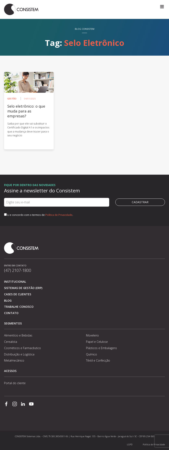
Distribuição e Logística (19, 354)
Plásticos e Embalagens (101, 348)
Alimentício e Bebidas (18, 335)
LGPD (129, 444)
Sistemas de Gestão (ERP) (23, 288)
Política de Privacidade (58, 215)
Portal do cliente (15, 383)
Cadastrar (140, 202)
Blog (8, 300)
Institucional (15, 281)
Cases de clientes (17, 294)
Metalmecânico (14, 360)
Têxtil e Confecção (98, 360)
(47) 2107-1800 (17, 270)
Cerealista (10, 342)
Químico (91, 354)
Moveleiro (92, 335)
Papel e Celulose (97, 342)
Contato (11, 313)
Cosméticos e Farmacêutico (22, 348)
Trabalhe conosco (19, 307)
